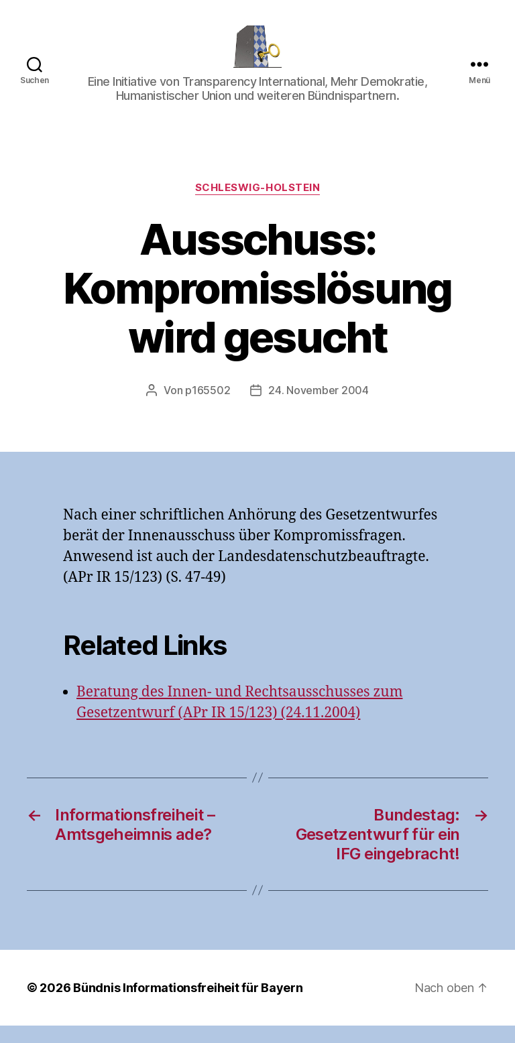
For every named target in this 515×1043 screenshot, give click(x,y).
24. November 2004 (318, 407)
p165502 (207, 407)
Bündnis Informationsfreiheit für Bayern (187, 1005)
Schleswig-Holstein (258, 206)
